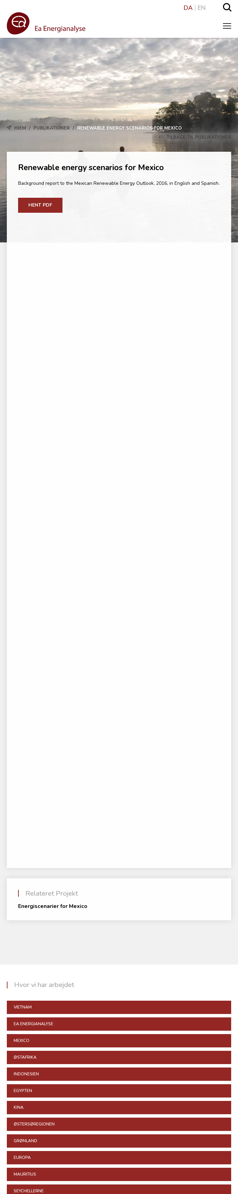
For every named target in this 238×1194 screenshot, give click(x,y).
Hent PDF (40, 205)
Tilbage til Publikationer (195, 137)
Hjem (20, 128)
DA (188, 8)
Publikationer (51, 128)
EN (202, 8)
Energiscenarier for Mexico (52, 906)
